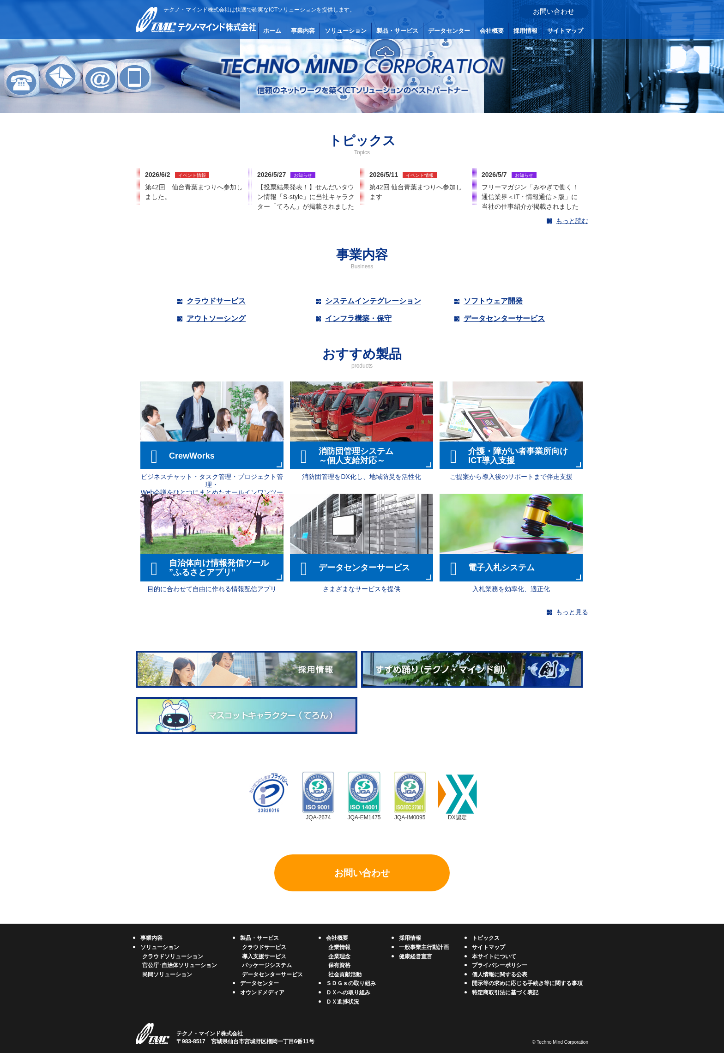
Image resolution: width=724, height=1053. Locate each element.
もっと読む (572, 220)
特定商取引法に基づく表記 (505, 992)
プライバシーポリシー (499, 965)
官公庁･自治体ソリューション (179, 965)
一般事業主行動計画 (424, 947)
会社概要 (492, 30)
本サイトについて (494, 956)
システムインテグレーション (373, 301)
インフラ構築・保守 (358, 318)
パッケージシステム (267, 965)
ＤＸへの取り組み (348, 992)
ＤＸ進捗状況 (342, 1002)
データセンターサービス (504, 318)
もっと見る (572, 612)
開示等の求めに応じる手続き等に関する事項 (527, 983)
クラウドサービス (216, 301)
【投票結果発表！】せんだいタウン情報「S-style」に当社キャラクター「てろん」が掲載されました (306, 196)
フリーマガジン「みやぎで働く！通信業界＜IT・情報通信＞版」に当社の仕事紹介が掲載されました (530, 196)
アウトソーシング (216, 318)
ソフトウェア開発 (493, 301)
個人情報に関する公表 (499, 974)
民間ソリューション (167, 974)
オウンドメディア (262, 992)
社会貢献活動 (345, 974)
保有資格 (339, 965)
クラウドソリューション (172, 956)
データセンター (449, 30)
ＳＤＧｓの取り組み (351, 983)
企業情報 (339, 947)
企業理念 (339, 956)
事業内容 (303, 30)
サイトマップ (565, 30)
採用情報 (525, 30)
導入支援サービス (264, 956)
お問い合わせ (553, 11)
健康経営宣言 (415, 956)
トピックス (486, 938)
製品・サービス (397, 30)
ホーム (272, 30)
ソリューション (346, 30)
